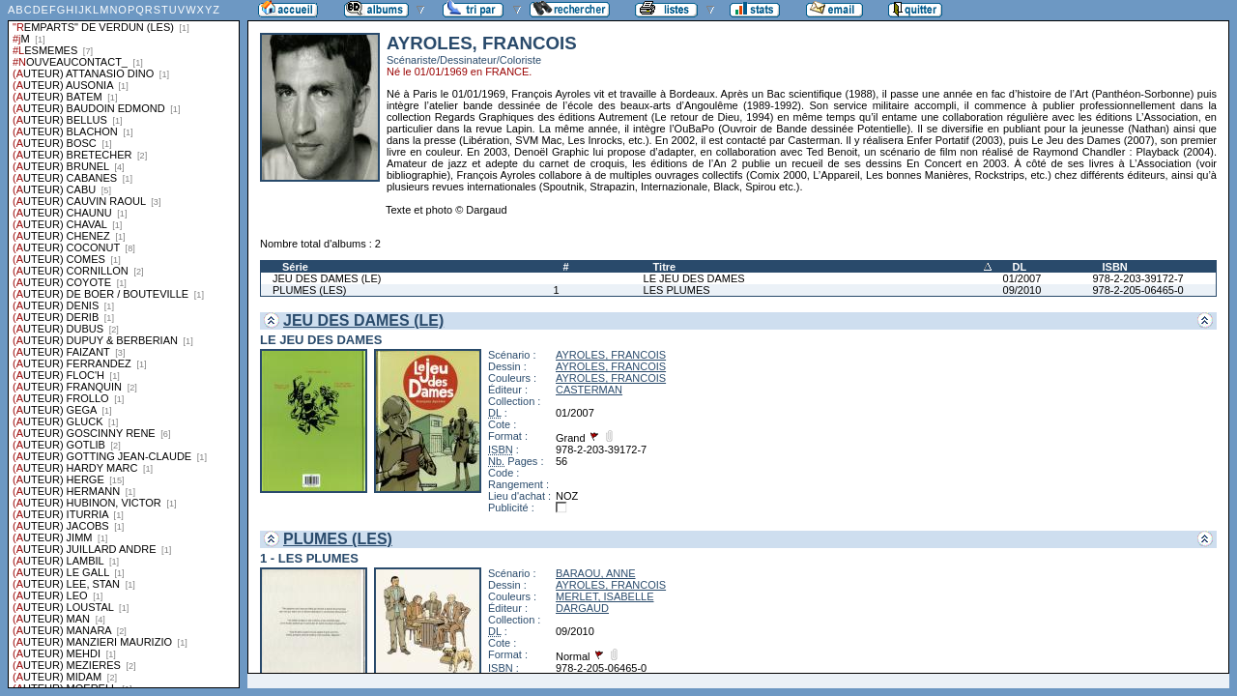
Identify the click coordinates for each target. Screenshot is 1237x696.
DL (1020, 267)
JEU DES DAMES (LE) (327, 278)
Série (295, 267)
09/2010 (1022, 290)
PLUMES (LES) (309, 290)
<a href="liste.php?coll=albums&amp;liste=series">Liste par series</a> (124, 344)
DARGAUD (582, 608)
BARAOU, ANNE (596, 573)
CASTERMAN (589, 389)
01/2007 (1022, 278)
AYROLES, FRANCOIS (611, 355)
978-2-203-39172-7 (1137, 278)
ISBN (1114, 267)
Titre (664, 267)
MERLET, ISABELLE (605, 596)
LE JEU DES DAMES (694, 278)
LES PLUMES (677, 290)
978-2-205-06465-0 (1137, 290)
